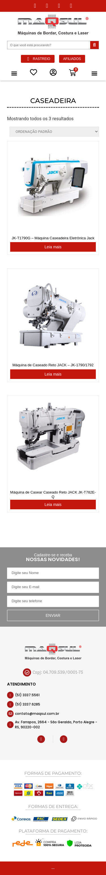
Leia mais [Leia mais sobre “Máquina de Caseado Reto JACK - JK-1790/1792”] (53, 374)
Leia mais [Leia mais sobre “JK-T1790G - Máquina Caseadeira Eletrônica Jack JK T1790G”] (53, 247)
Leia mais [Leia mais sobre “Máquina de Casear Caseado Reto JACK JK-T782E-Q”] (53, 504)
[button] (14, 73)
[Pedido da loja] (54, 132)
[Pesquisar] (94, 45)
